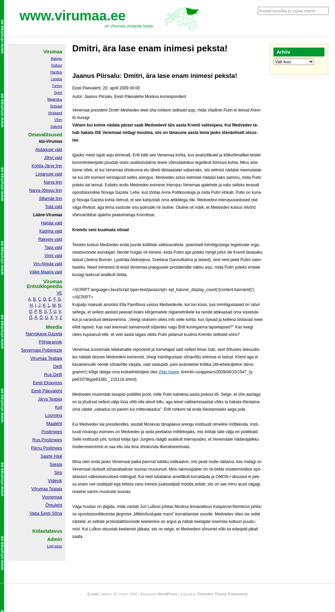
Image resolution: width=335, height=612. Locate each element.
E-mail (93, 594)
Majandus (54, 99)
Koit (58, 407)
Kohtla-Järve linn (47, 166)
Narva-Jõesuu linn (45, 190)
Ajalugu (56, 59)
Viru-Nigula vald (47, 263)
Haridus (56, 72)
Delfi (57, 366)
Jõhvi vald (53, 157)
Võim (58, 120)
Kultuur (56, 65)
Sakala (56, 464)
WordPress (168, 594)
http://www (169, 372)
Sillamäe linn (50, 198)
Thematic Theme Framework (222, 594)
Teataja (55, 489)
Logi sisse (54, 546)
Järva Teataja (50, 399)
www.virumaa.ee (73, 15)
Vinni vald (53, 255)
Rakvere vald (50, 239)
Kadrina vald (50, 231)
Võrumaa (39, 489)
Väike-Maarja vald (45, 272)
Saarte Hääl (51, 456)
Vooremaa (52, 496)
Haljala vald (51, 223)
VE (59, 293)
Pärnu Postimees (46, 448)
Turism (57, 86)
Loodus (56, 79)
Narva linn (53, 182)
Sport (58, 93)
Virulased (55, 113)
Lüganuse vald (48, 174)
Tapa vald (53, 247)
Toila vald (53, 206)
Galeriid (56, 127)
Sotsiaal (56, 106)
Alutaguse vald (48, 149)
